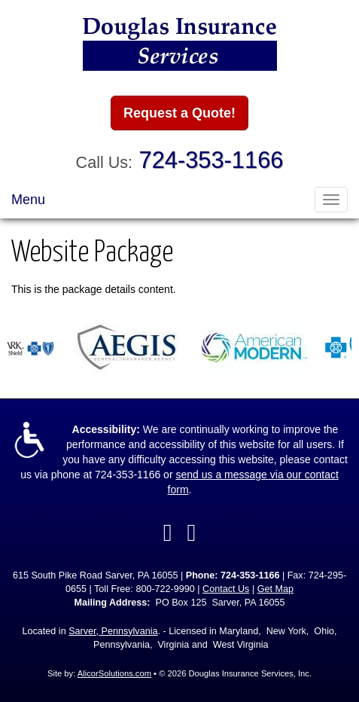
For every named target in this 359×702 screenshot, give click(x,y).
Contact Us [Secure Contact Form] (225, 589)
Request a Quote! (179, 113)
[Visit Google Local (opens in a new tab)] (192, 532)
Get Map (275, 589)
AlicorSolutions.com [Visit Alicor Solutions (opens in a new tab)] (114, 673)
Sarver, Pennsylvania (112, 631)
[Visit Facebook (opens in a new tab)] (168, 532)
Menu (28, 199)
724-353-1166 (211, 160)
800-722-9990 (164, 589)
